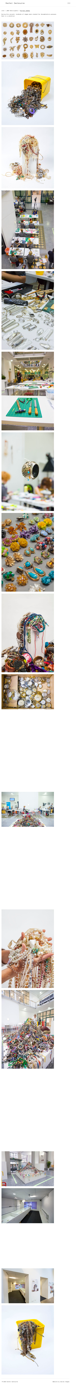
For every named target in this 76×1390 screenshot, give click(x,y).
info (2, 10)
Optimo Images (64, 1381)
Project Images (25, 10)
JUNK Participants (12, 10)
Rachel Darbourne (15, 3)
